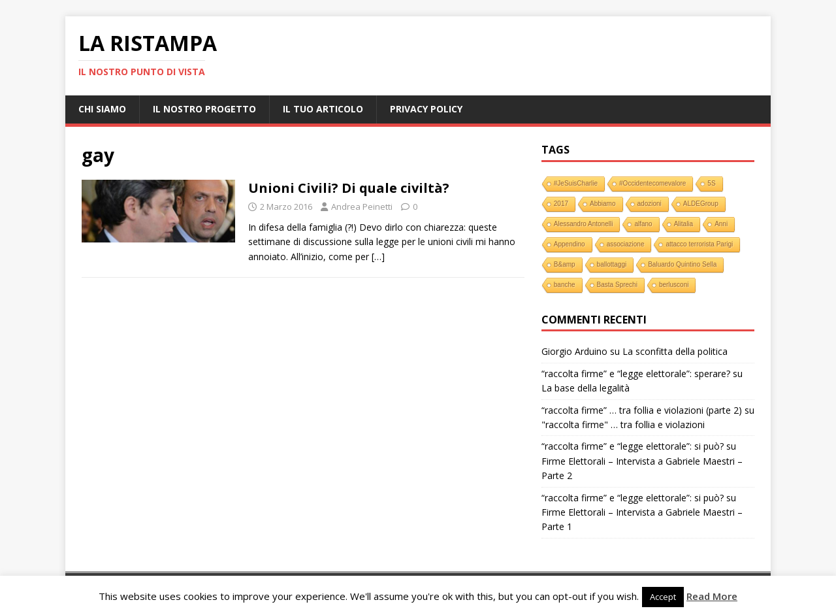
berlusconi (674, 284)
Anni (721, 223)
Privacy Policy (426, 109)
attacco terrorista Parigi (699, 244)
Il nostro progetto (204, 109)
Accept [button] (663, 597)
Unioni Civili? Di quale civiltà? (348, 188)
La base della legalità (585, 388)
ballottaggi (612, 264)
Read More (711, 596)
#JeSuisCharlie (576, 183)
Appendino (569, 244)
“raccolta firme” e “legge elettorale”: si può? (632, 446)
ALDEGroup (700, 203)
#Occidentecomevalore (652, 183)
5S (711, 183)
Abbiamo (602, 203)
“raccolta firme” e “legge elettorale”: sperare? (635, 373)
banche (564, 284)
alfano (643, 223)
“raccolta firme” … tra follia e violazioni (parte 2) (641, 410)
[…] (378, 256)
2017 (561, 203)
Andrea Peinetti (362, 206)
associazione (626, 244)
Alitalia (683, 223)
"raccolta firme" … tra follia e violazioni (623, 424)
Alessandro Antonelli (583, 223)
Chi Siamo (102, 109)
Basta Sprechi (617, 284)
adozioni (649, 203)
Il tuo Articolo (323, 109)
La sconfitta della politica (675, 351)
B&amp (564, 264)
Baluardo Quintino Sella (682, 264)
